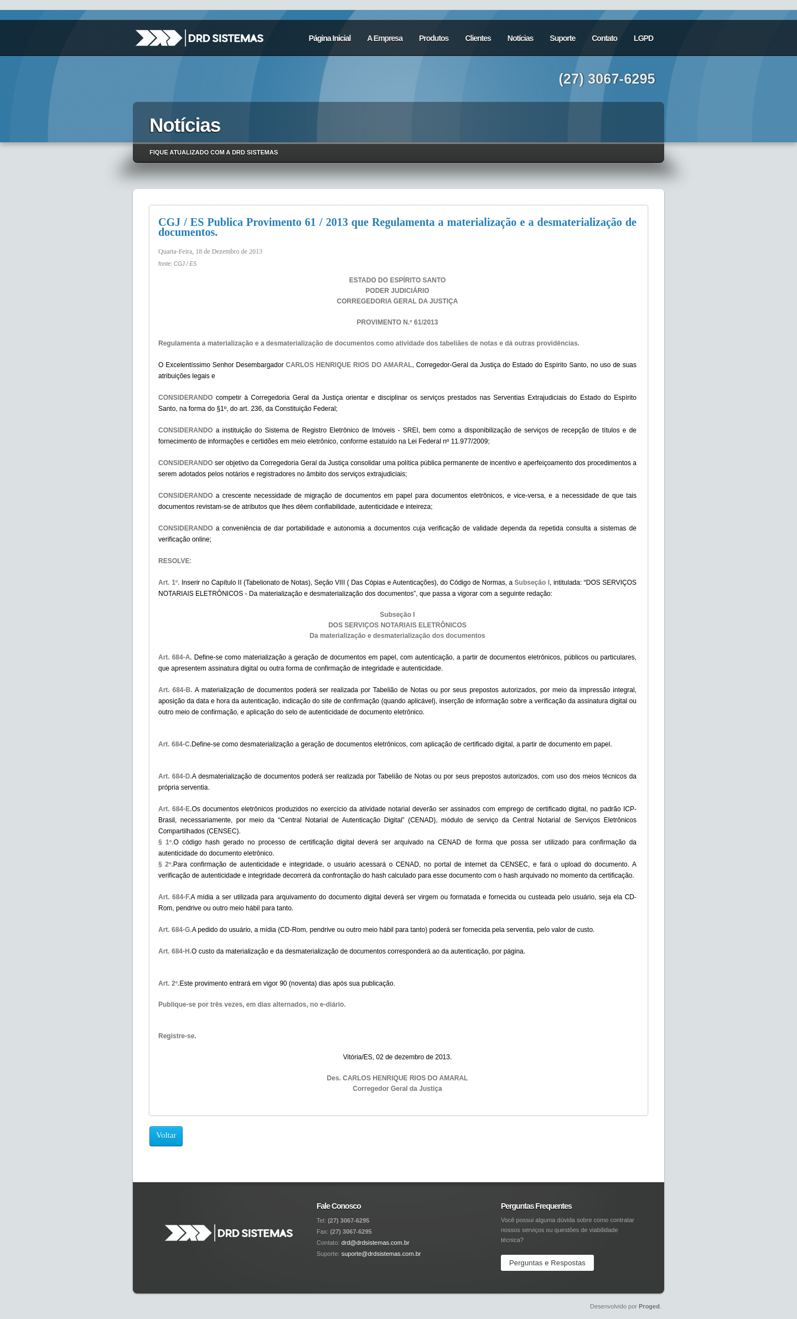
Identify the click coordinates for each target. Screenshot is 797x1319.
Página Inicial (329, 38)
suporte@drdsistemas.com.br (381, 1253)
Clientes (477, 38)
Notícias (520, 38)
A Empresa (384, 38)
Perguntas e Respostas (547, 1263)
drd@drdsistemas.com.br (375, 1242)
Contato (604, 38)
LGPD (643, 38)
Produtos (433, 38)
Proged (649, 1306)
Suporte (562, 38)
